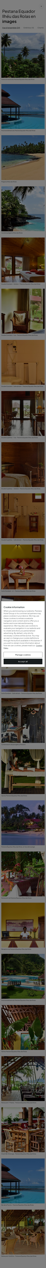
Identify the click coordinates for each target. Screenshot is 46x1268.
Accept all (23, 661)
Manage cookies (23, 654)
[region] (23, 634)
